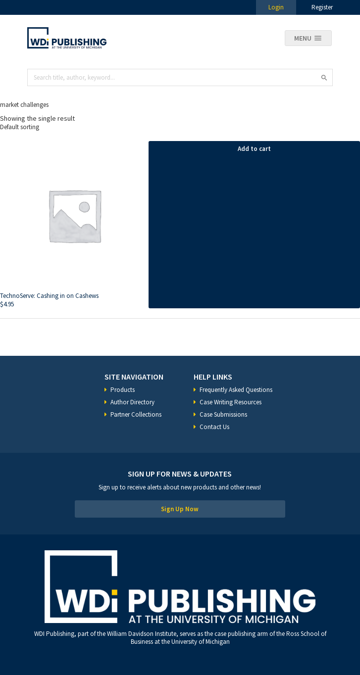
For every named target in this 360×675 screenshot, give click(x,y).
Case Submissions (223, 414)
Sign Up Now (180, 509)
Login (276, 7)
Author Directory (132, 402)
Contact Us (214, 427)
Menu (302, 38)
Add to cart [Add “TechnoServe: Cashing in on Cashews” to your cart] (254, 149)
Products (122, 390)
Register (322, 7)
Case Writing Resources (230, 402)
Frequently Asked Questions (236, 390)
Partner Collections (135, 414)
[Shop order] (180, 127)
